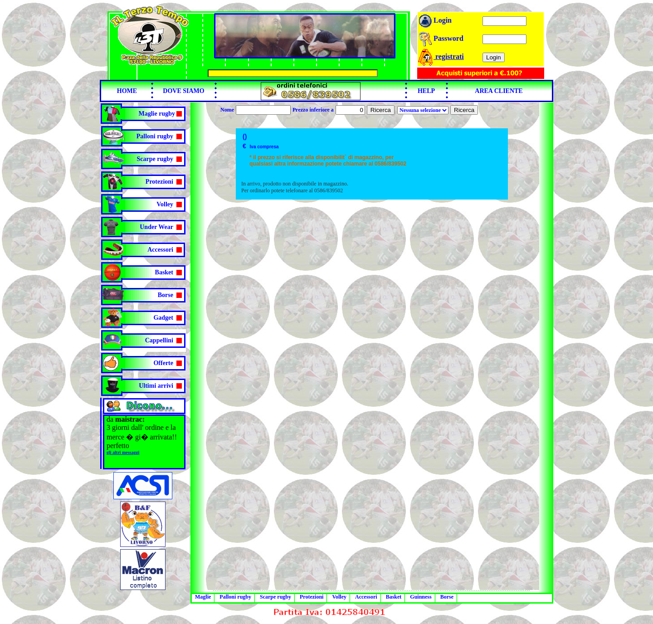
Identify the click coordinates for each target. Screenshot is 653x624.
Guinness (420, 597)
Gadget (163, 317)
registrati (440, 56)
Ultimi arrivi (156, 385)
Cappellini (159, 340)
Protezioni (159, 181)
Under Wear (156, 227)
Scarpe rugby (155, 159)
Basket (164, 272)
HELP (426, 91)
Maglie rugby (157, 113)
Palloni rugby (154, 136)
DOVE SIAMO (183, 91)
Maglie (203, 597)
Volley (164, 204)
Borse (165, 295)
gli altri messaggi (123, 452)
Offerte (163, 363)
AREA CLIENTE (498, 91)
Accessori (160, 249)
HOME (127, 91)
